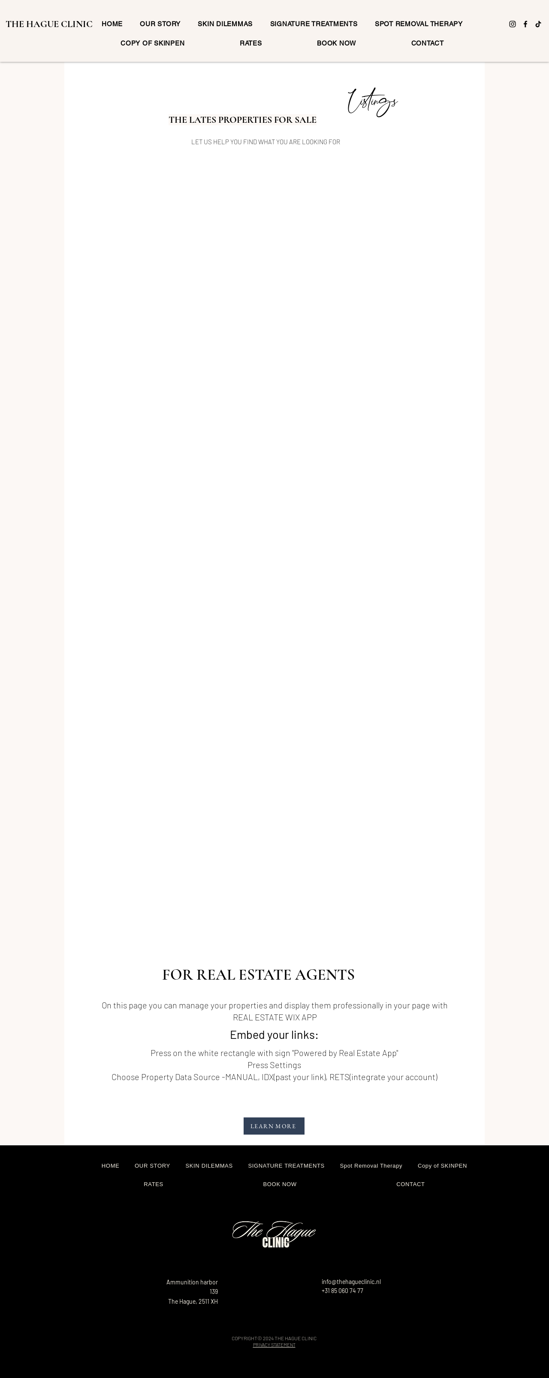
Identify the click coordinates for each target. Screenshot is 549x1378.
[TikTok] (538, 24)
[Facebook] (525, 24)
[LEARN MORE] (274, 1126)
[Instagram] (512, 24)
